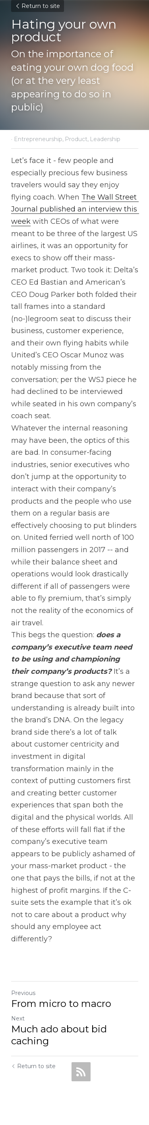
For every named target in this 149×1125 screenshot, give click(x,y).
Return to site (37, 6)
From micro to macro (61, 1003)
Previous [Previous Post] (23, 993)
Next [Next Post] (18, 1018)
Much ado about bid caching (59, 1035)
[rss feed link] (81, 1071)
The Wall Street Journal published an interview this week (75, 209)
